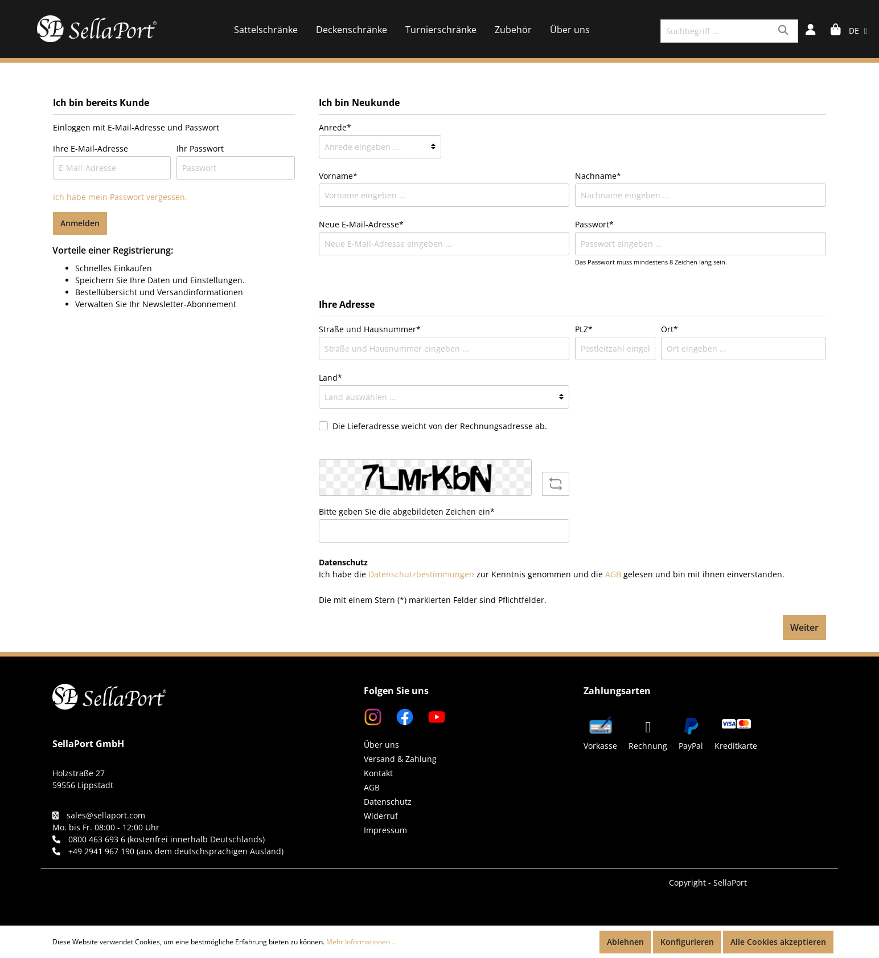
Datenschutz (388, 801)
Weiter (804, 627)
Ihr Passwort (200, 148)
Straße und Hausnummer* (370, 329)
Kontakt (378, 773)
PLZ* (584, 329)
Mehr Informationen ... (361, 942)
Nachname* (598, 175)
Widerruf (381, 815)
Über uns (381, 744)
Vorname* (338, 175)
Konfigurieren (687, 941)
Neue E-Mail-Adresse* (361, 224)
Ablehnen (625, 941)
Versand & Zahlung (400, 758)
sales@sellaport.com (106, 815)
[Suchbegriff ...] (716, 31)
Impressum (385, 830)
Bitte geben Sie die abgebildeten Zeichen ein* (407, 511)
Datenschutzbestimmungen (421, 574)
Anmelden (80, 223)
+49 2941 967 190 (101, 851)
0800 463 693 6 (96, 839)
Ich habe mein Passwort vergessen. (120, 196)
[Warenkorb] (835, 30)
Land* (330, 377)
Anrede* (335, 127)
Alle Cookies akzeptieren (778, 941)
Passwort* (594, 224)
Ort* (669, 329)
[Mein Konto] (810, 30)
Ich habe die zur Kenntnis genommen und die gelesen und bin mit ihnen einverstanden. (551, 574)
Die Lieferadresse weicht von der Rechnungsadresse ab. (439, 426)
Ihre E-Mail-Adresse (90, 148)
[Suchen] (784, 31)
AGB (613, 574)
